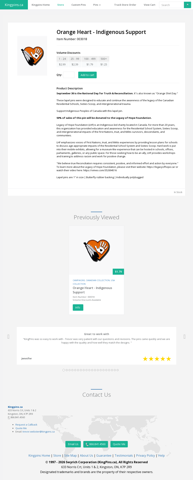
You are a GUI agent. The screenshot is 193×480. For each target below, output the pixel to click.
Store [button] (60, 4)
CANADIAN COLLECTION (98, 280)
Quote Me (21, 428)
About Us (86, 455)
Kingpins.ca (14, 4)
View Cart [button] (149, 4)
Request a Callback (26, 424)
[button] (8, 336)
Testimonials (124, 455)
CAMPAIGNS (79, 280)
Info (78, 307)
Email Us (73, 444)
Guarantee (103, 455)
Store (57, 455)
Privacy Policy (145, 455)
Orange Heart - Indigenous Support (92, 290)
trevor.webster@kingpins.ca (39, 431)
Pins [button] (97, 4)
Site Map (70, 455)
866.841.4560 (96, 444)
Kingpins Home (39, 455)
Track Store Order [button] (125, 4)
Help (161, 455)
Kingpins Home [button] (41, 4)
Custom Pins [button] (78, 4)
